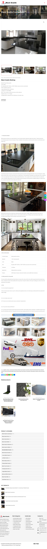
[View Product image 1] (6, 70)
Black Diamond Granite (6, 452)
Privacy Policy (17, 545)
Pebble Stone (28, 526)
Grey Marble (28, 519)
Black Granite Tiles (5, 436)
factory (8, 369)
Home (2, 77)
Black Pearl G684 (5, 476)
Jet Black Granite (5, 457)
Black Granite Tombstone (6, 444)
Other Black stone (5, 479)
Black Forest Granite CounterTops (24, 369)
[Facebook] (34, 543)
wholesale (16, 369)
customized (12, 369)
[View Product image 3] (29, 70)
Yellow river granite (29, 524)
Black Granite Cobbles (6, 447)
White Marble (28, 518)
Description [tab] (3, 100)
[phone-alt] (45, 193)
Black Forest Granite (5, 466)
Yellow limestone (29, 521)
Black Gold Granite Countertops (24, 371)
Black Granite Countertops (7, 433)
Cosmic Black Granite (6, 455)
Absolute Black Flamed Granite (13, 371)
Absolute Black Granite (6, 449)
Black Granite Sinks (5, 439)
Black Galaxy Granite (5, 460)
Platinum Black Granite (6, 463)
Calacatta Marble (29, 527)
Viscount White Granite (30, 529)
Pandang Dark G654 (5, 468)
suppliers (4, 369)
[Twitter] (36, 543)
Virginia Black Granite (6, 471)
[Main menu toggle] (44, 3)
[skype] (45, 195)
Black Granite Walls (5, 441)
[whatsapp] (45, 198)
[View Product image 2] (18, 70)
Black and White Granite (6, 474)
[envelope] (45, 200)
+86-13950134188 (42, 528)
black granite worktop (34, 371)
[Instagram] (37, 543)
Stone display (28, 522)
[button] (44, 22)
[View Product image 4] (40, 70)
